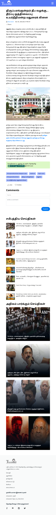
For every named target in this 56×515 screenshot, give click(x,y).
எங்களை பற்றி (11, 496)
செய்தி (8, 473)
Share (8, 24)
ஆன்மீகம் (9, 476)
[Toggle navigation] (52, 3)
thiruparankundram (13, 177)
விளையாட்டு (10, 482)
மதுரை (39, 177)
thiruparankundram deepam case (17, 173)
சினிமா (8, 484)
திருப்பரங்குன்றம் (27, 177)
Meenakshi (11, 22)
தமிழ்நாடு (9, 479)
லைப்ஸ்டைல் (10, 487)
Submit (45, 209)
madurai (32, 173)
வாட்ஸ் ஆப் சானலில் (16, 166)
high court (41, 173)
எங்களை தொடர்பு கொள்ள (15, 499)
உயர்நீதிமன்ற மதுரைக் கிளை (16, 180)
